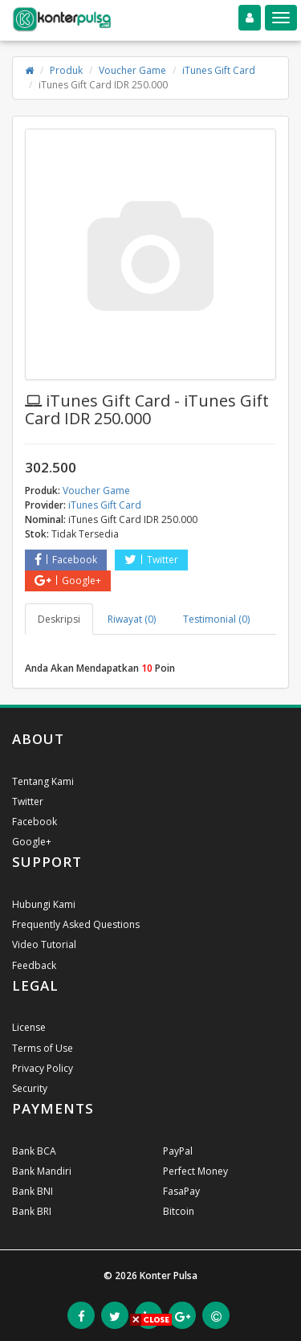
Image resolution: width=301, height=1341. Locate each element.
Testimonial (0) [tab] (216, 619)
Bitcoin (178, 1211)
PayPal (178, 1151)
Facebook (66, 559)
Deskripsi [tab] (59, 619)
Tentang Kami (43, 781)
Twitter (151, 559)
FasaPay (181, 1191)
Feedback (34, 965)
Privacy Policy (42, 1068)
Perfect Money (195, 1171)
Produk (66, 70)
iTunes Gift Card (218, 70)
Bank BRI (31, 1211)
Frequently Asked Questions (76, 924)
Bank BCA (34, 1151)
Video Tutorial (44, 944)
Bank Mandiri (41, 1171)
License (29, 1027)
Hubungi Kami (43, 904)
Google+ (68, 580)
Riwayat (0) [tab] (132, 619)
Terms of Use (42, 1048)
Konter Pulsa (168, 1275)
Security (29, 1088)
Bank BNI (32, 1191)
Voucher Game (132, 70)
